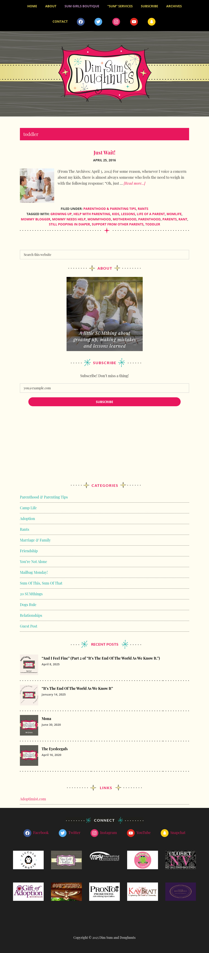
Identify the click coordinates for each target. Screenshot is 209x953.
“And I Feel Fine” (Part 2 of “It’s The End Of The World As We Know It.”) (101, 658)
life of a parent (151, 214)
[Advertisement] (104, 449)
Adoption (27, 518)
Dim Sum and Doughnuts (104, 73)
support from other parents (117, 224)
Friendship (29, 550)
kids (115, 214)
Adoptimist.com (33, 798)
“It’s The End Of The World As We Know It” (77, 688)
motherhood (125, 219)
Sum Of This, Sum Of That (41, 583)
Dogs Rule (28, 604)
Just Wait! (104, 152)
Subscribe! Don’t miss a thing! (104, 375)
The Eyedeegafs (55, 748)
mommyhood (99, 219)
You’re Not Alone (33, 561)
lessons (128, 214)
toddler (152, 224)
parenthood (149, 219)
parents (169, 219)
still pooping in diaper (69, 224)
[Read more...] (134, 183)
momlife (174, 214)
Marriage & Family (35, 540)
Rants (143, 208)
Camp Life (28, 507)
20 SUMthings (31, 593)
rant (183, 219)
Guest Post (28, 626)
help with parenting (91, 214)
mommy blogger (35, 219)
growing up (61, 214)
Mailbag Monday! (34, 572)
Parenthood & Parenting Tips (109, 208)
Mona (46, 718)
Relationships (31, 615)
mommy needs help (69, 219)
